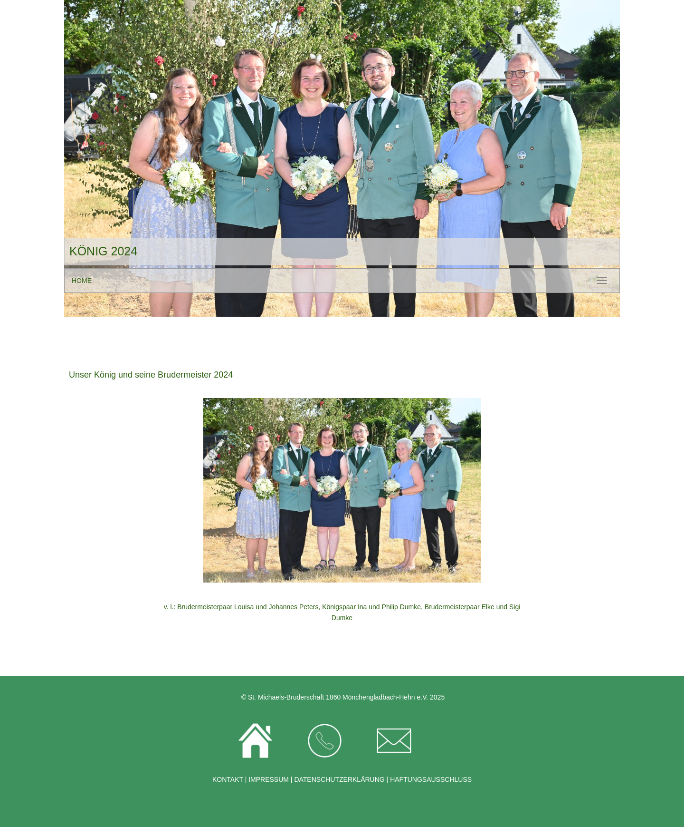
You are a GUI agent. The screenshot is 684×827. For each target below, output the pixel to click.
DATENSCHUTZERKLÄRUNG (339, 779)
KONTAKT (228, 779)
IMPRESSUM (268, 779)
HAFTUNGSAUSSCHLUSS (431, 779)
